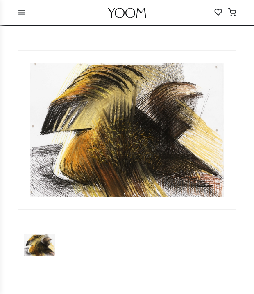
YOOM (127, 15)
